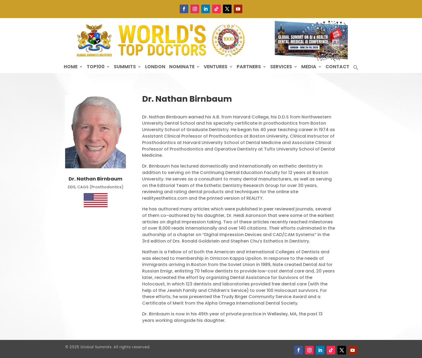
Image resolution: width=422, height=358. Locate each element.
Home (71, 67)
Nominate (182, 67)
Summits (125, 67)
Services (281, 67)
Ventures (215, 67)
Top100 (96, 67)
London (155, 67)
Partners (249, 67)
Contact (337, 67)
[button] (356, 69)
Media (308, 67)
